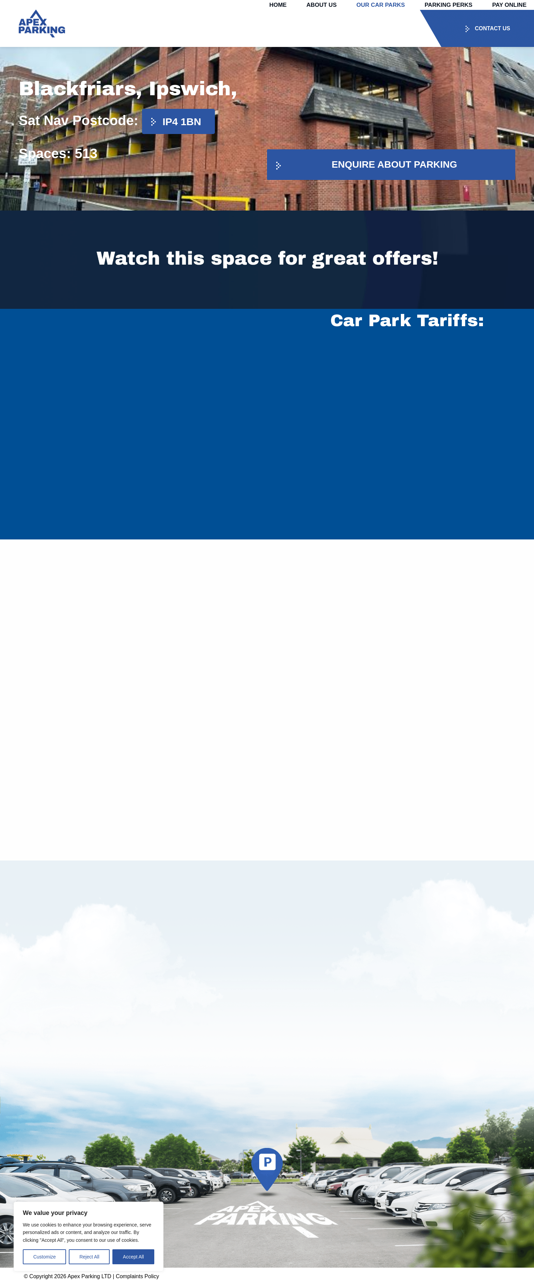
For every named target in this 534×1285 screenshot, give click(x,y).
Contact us (492, 28)
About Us (322, 5)
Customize (44, 1256)
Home (278, 5)
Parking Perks (448, 5)
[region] (88, 1236)
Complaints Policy (137, 1276)
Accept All (133, 1256)
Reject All (89, 1256)
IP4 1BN (181, 121)
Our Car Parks (380, 5)
